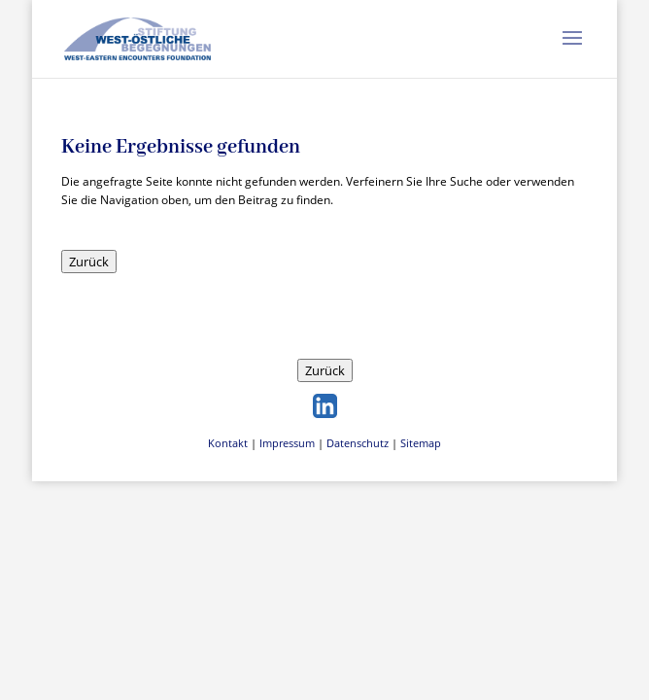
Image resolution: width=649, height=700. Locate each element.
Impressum (287, 443)
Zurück (89, 261)
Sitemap (420, 443)
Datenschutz (357, 443)
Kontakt (228, 443)
